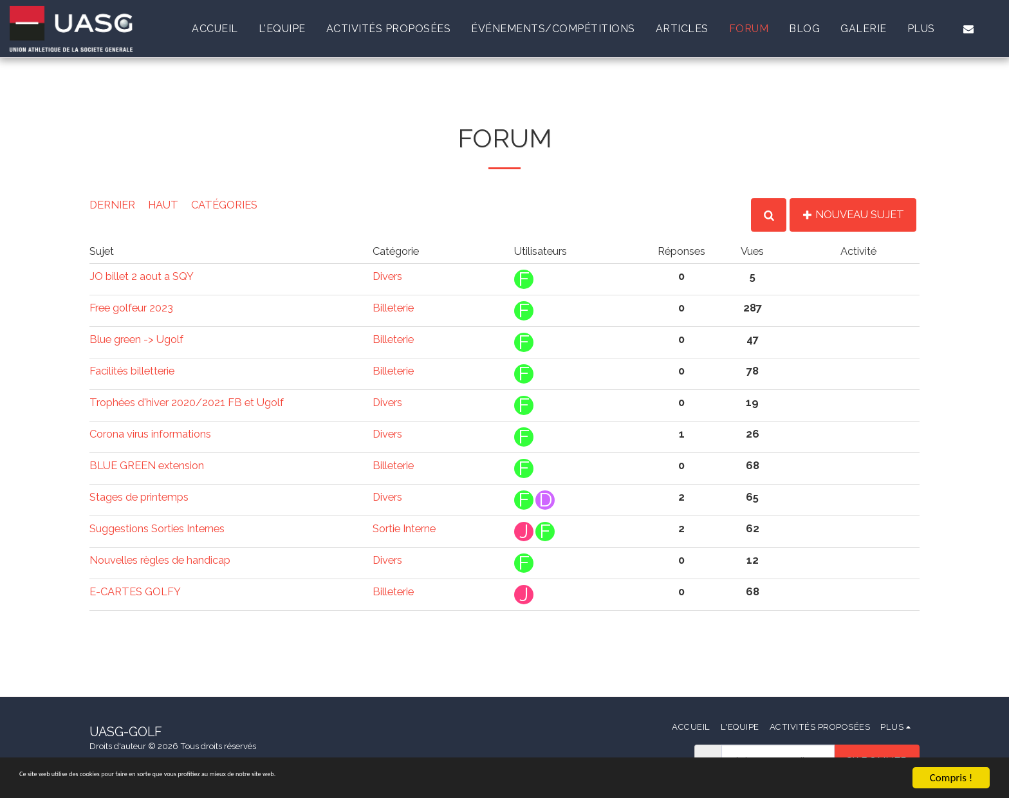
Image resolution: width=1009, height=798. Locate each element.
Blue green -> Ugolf (136, 339)
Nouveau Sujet (853, 214)
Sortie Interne (404, 528)
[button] (968, 29)
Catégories (224, 204)
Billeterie (393, 307)
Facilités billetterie (131, 370)
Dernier (112, 204)
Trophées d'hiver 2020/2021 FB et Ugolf (186, 402)
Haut (163, 204)
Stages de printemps (139, 496)
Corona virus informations (150, 433)
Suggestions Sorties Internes (157, 528)
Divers (387, 276)
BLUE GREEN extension (146, 465)
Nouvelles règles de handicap (159, 559)
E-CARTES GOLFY (135, 591)
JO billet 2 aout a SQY (141, 276)
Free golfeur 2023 (131, 307)
